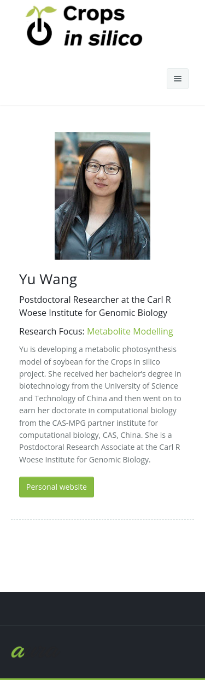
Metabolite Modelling (130, 331)
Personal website (56, 487)
